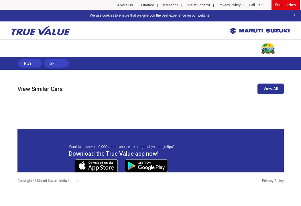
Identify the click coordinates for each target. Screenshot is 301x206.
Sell (54, 63)
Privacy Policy (230, 5)
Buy (28, 63)
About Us (125, 5)
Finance (147, 5)
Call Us (254, 5)
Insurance (170, 5)
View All (270, 88)
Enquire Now (285, 5)
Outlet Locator (198, 5)
